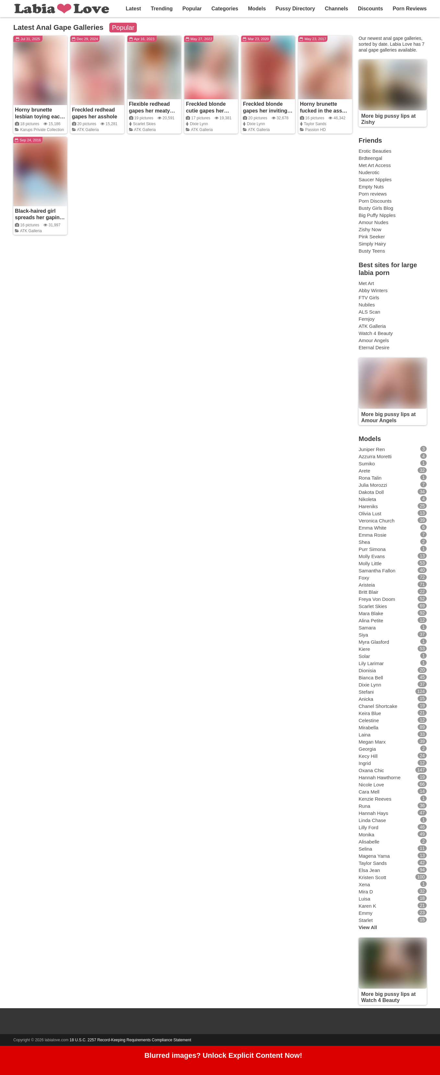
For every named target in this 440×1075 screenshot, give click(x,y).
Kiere (364, 649)
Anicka (366, 699)
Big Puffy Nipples (377, 215)
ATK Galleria (88, 129)
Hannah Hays (373, 813)
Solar (364, 656)
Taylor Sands (315, 124)
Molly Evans (372, 556)
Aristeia (367, 585)
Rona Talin (370, 478)
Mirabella (368, 727)
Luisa (364, 899)
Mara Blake (371, 613)
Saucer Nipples (375, 179)
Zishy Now (370, 229)
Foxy (364, 577)
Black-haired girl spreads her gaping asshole (39, 217)
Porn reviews (373, 194)
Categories (224, 8)
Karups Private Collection (42, 129)
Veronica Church (377, 520)
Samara (367, 627)
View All (368, 927)
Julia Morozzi (373, 485)
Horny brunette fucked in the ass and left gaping (321, 110)
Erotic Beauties (375, 151)
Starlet (366, 920)
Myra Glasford (374, 642)
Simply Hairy (372, 243)
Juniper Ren (372, 449)
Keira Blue (370, 713)
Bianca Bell (371, 677)
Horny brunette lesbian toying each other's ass (39, 116)
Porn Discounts (375, 201)
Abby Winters (373, 290)
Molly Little (370, 563)
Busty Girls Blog (376, 208)
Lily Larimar (371, 663)
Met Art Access (375, 165)
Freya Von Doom (377, 599)
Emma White (372, 528)
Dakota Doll (371, 492)
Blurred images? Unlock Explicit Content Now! (223, 1056)
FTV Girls (369, 297)
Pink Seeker (372, 236)
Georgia (367, 749)
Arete (364, 470)
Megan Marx (372, 742)
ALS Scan (369, 312)
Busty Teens (372, 251)
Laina (365, 734)
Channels (336, 8)
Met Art (366, 283)
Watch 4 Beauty (376, 333)
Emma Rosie (372, 535)
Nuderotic (369, 172)
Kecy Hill (368, 756)
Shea (364, 542)
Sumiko (367, 463)
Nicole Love (371, 784)
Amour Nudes (373, 222)
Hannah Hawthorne (379, 777)
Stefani (366, 692)
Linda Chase (372, 820)
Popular (192, 8)
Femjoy (367, 319)
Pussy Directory (295, 8)
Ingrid (365, 763)
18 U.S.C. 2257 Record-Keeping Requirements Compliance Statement (130, 1040)
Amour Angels (374, 340)
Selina (365, 849)
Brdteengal (370, 158)
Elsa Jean (369, 870)
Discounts (370, 8)
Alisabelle (369, 841)
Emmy (366, 913)
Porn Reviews (410, 8)
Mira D (366, 891)
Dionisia (367, 670)
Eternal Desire (374, 347)
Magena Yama (374, 856)
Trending (162, 8)
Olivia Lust (370, 513)
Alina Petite (371, 620)
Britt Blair (368, 592)
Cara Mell (369, 791)
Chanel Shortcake (378, 706)
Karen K (367, 906)
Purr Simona (372, 549)
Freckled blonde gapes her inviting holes (265, 110)
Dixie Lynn (199, 124)
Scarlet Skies (144, 124)
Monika (366, 834)
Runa (364, 806)
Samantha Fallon (377, 570)
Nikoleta (367, 499)
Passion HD (315, 129)
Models (257, 8)
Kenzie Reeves (375, 799)
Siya (363, 635)
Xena (364, 884)
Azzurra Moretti (375, 456)
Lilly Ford (368, 827)
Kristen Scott (372, 877)
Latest (133, 8)
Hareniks (368, 506)
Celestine (369, 720)
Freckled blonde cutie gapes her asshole (206, 110)
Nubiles (367, 304)
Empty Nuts (371, 186)
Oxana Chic (371, 770)
